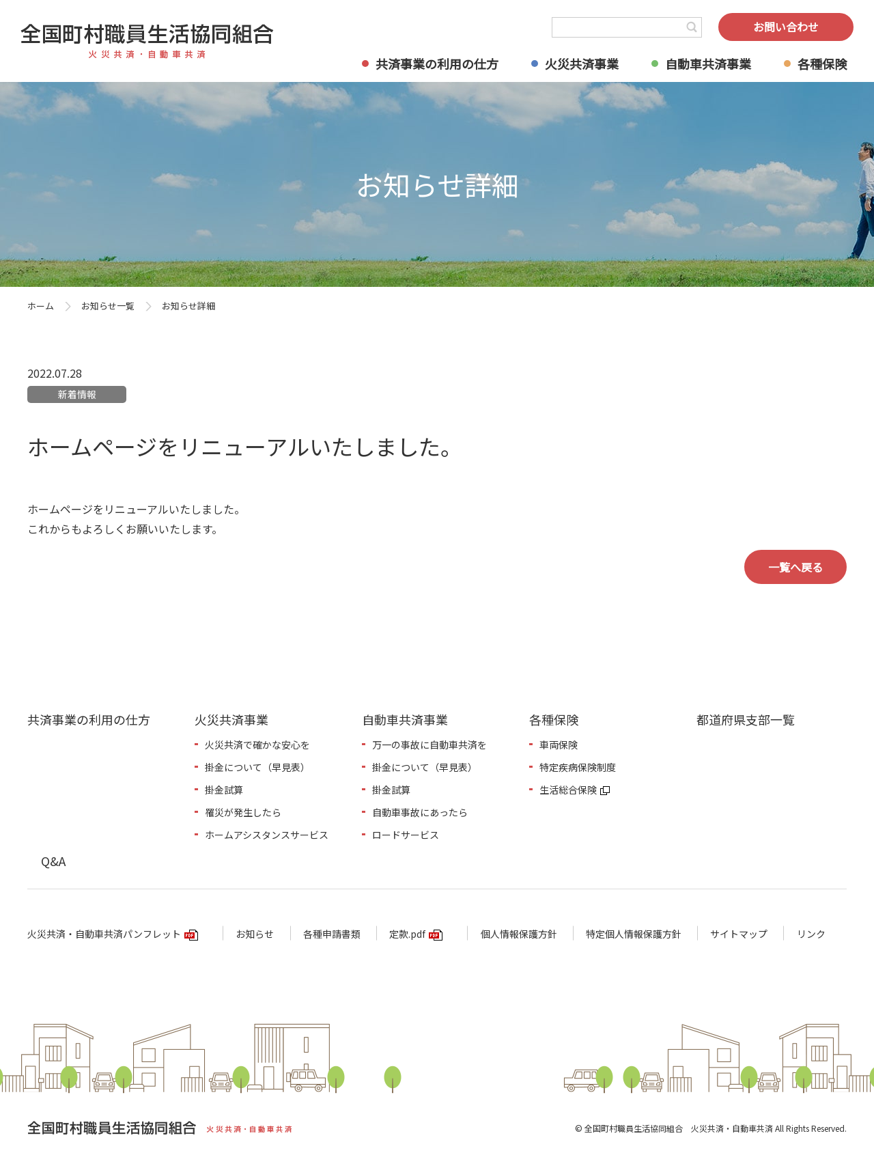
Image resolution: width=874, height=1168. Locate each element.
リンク (811, 934)
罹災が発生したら (243, 812)
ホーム (40, 305)
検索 (691, 27)
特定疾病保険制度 (577, 767)
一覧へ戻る (795, 567)
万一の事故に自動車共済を (429, 744)
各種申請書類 (332, 934)
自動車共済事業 (708, 63)
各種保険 (822, 63)
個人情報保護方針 (519, 934)
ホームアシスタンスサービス (266, 835)
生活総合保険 (568, 789)
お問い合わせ (786, 26)
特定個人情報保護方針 (633, 934)
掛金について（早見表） (257, 767)
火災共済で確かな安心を (257, 744)
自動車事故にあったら (420, 812)
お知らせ (255, 934)
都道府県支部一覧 (745, 719)
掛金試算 (224, 789)
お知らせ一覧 (108, 305)
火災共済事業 (582, 63)
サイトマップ (738, 934)
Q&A (53, 861)
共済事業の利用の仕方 (437, 63)
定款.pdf (407, 934)
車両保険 (558, 744)
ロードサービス (405, 835)
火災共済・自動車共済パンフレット (104, 934)
